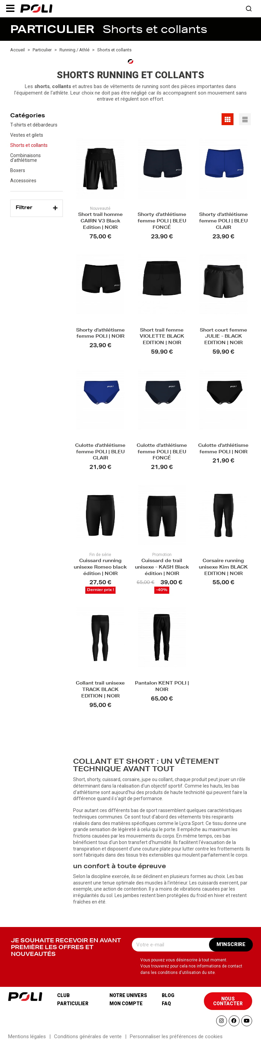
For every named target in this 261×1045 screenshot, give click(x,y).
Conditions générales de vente (88, 1036)
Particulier (72, 1003)
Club (63, 995)
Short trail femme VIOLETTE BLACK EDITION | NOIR (162, 337)
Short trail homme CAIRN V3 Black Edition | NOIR (100, 221)
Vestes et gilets (26, 135)
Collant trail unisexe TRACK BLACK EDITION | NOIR (100, 690)
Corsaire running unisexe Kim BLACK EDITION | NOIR (223, 567)
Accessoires (23, 180)
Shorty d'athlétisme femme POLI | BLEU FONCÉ (162, 221)
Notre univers (128, 995)
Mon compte (126, 1003)
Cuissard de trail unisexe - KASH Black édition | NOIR (162, 567)
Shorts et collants (29, 145)
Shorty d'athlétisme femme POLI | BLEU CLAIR (223, 221)
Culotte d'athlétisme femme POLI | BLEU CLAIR (100, 452)
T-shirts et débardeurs (33, 125)
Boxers (17, 170)
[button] (10, 8)
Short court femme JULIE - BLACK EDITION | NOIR (223, 337)
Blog (168, 995)
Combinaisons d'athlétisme (25, 158)
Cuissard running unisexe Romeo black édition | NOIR (100, 567)
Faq (166, 1003)
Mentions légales (27, 1036)
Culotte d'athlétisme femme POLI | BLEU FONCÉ (162, 452)
